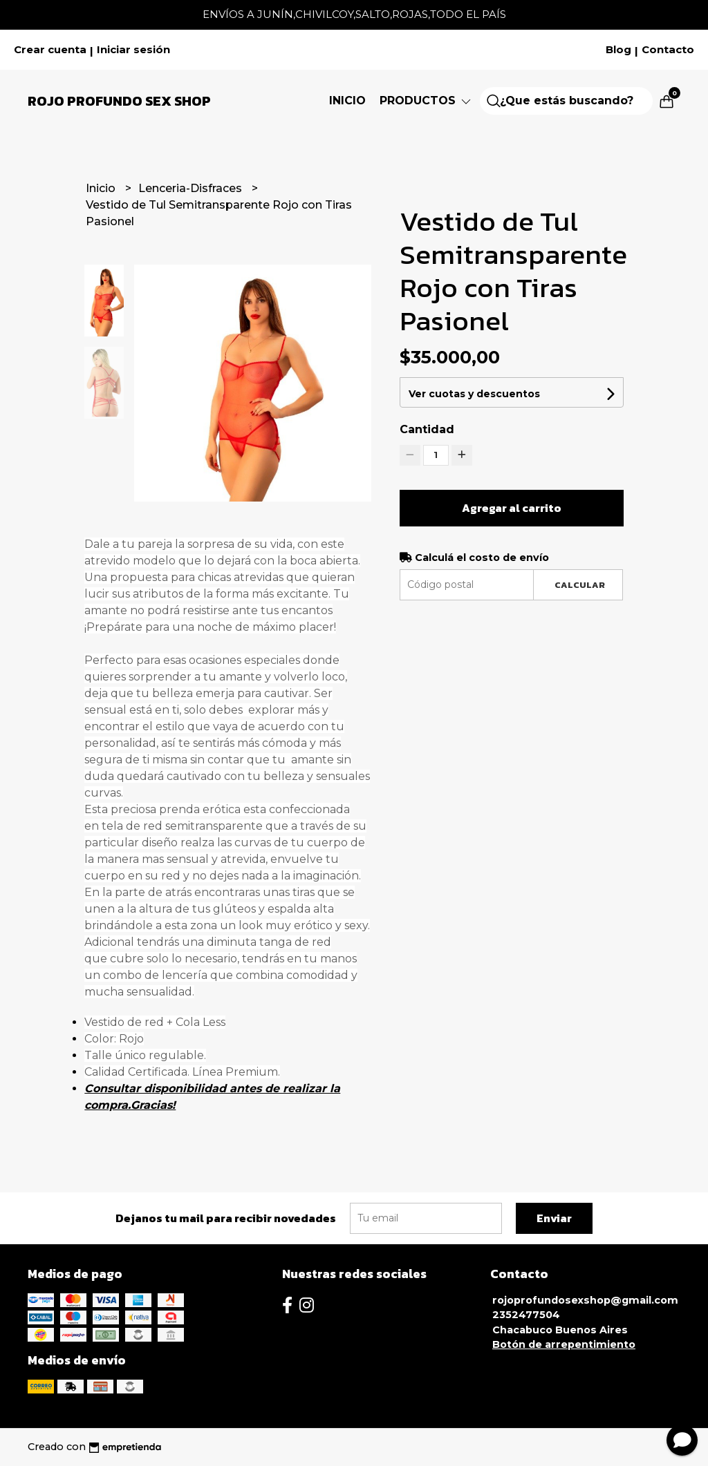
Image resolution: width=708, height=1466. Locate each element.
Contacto (668, 50)
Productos (426, 100)
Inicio (347, 100)
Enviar (554, 1218)
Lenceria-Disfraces (191, 188)
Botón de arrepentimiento (563, 1344)
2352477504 (526, 1314)
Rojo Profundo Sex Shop (119, 101)
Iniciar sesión (133, 50)
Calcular (580, 584)
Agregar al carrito (511, 507)
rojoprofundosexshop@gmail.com (585, 1300)
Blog (618, 50)
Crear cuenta (50, 50)
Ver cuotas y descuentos (474, 394)
